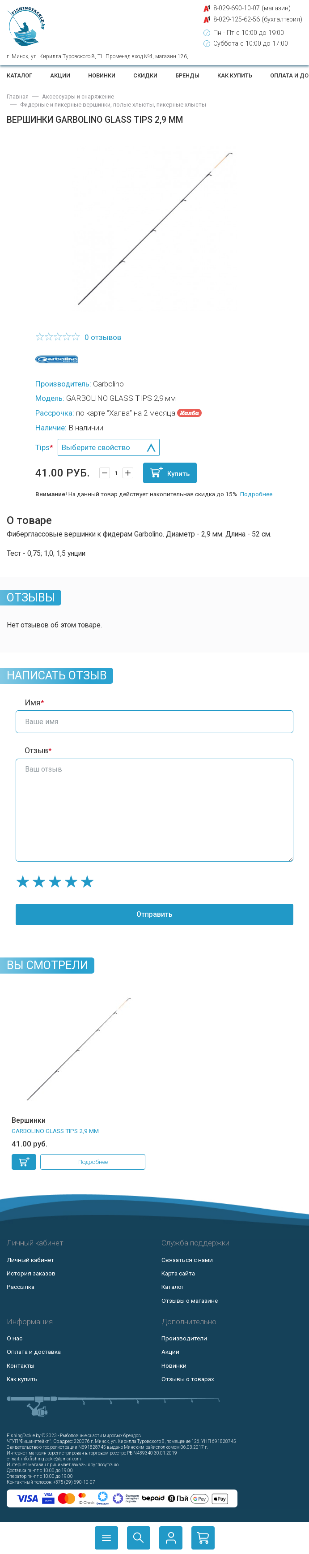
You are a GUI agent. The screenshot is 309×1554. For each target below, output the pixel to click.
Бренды (187, 75)
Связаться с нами (187, 1259)
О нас (14, 1338)
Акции (60, 75)
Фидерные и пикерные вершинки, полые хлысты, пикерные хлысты (113, 104)
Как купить (234, 75)
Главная (18, 96)
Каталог (19, 75)
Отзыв (36, 751)
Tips (42, 447)
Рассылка (20, 1286)
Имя (33, 703)
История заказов (31, 1273)
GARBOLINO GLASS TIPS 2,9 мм (55, 1130)
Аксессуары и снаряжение (78, 96)
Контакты (20, 1365)
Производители (184, 1338)
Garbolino (108, 383)
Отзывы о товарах (187, 1378)
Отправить (154, 914)
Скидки (145, 75)
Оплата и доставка (34, 1351)
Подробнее (256, 494)
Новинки (101, 75)
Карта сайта (178, 1273)
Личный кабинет (30, 1259)
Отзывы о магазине (189, 1300)
